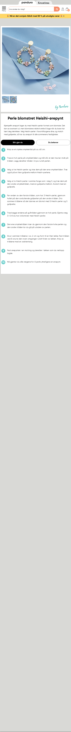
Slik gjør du (18, 142)
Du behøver (53, 142)
